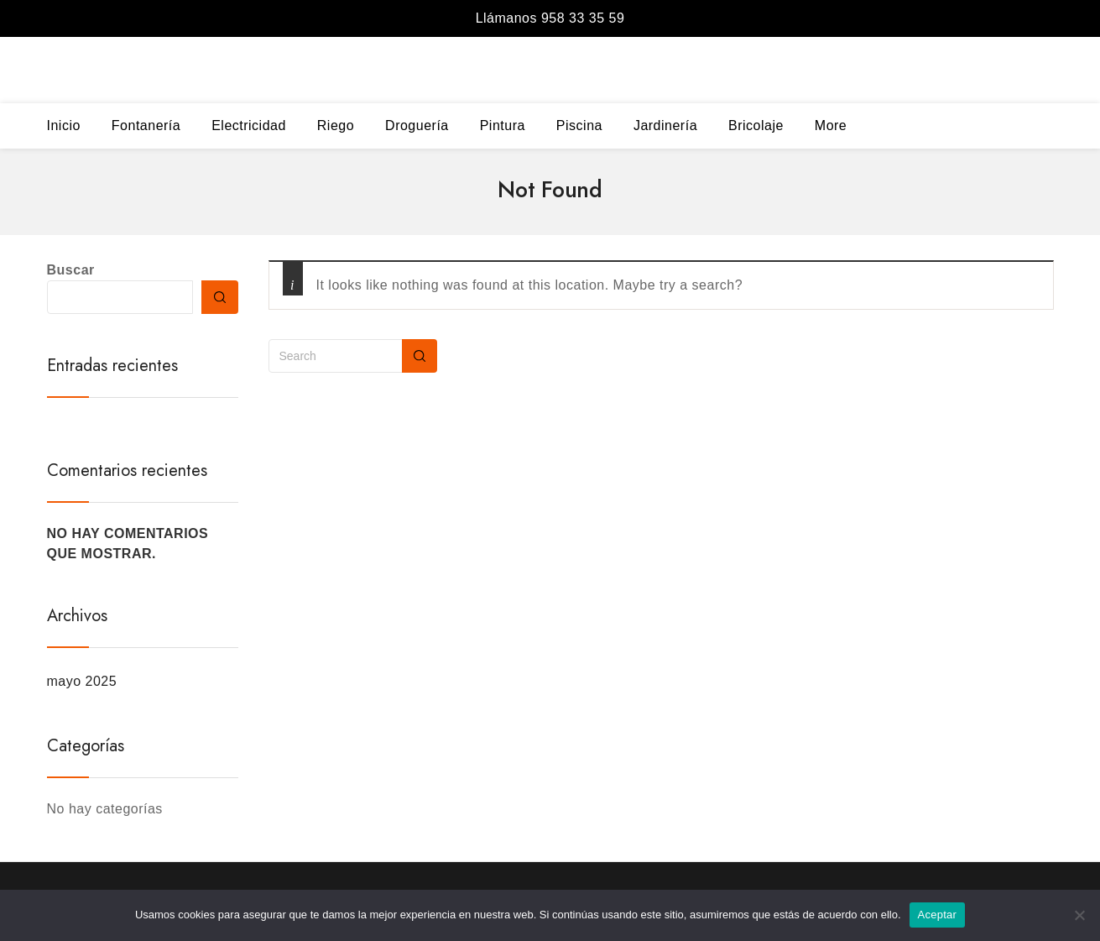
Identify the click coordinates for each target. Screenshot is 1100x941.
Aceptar (937, 914)
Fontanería (146, 125)
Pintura (502, 125)
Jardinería (665, 125)
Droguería (417, 125)
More (831, 125)
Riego (335, 125)
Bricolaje (756, 125)
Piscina (579, 125)
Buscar (71, 270)
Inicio (64, 125)
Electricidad (248, 125)
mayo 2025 (82, 681)
